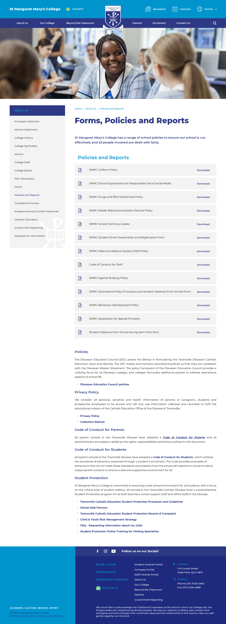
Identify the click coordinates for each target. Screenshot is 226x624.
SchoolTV (107, 588)
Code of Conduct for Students (173, 457)
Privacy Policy (89, 416)
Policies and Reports (27, 195)
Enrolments (106, 572)
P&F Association (24, 178)
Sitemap (14, 616)
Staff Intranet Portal (146, 574)
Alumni (18, 154)
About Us (22, 23)
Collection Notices (92, 421)
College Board (23, 170)
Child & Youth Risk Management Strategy (108, 519)
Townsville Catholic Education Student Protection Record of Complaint (128, 513)
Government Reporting (28, 227)
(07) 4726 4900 (195, 583)
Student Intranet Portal (148, 564)
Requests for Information (29, 235)
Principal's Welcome (26, 121)
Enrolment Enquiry (112, 579)
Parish (18, 186)
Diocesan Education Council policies (104, 384)
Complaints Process (26, 203)
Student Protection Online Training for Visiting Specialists (119, 531)
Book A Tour (106, 564)
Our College (47, 23)
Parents (137, 23)
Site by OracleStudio (51, 616)
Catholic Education (26, 219)
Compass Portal (144, 569)
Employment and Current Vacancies (36, 211)
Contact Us (183, 23)
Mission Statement (25, 129)
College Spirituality (25, 145)
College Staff (22, 162)
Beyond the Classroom (80, 23)
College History (23, 137)
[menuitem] (28, 23)
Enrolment (159, 23)
